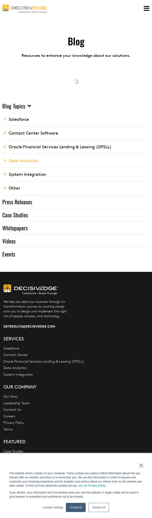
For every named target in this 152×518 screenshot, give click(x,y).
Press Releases (17, 202)
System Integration (27, 174)
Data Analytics (23, 160)
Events (8, 254)
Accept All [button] (76, 507)
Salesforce (19, 119)
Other (14, 188)
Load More (76, 81)
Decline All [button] (98, 507)
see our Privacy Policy (91, 485)
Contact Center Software (33, 133)
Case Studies (15, 215)
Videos (9, 241)
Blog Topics (16, 106)
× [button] (140, 465)
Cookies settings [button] (53, 507)
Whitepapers (15, 228)
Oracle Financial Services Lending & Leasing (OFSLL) (60, 146)
